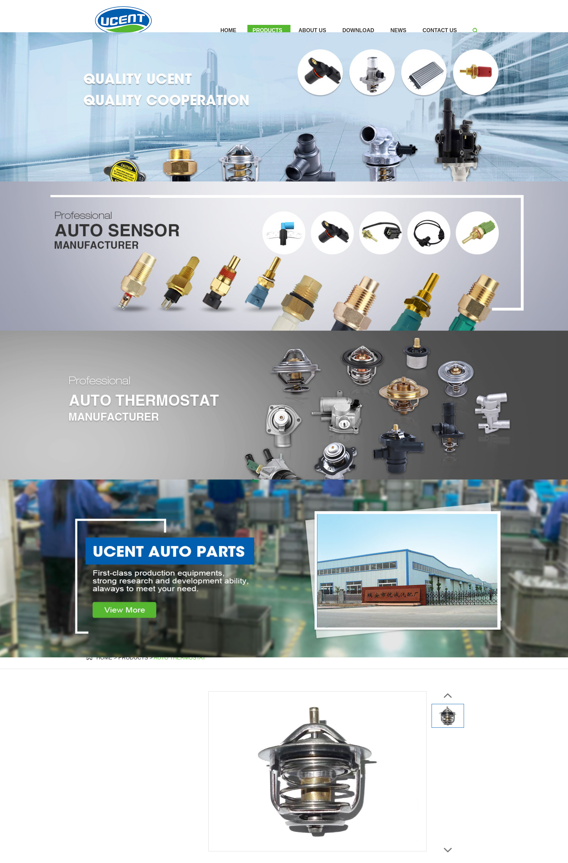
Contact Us (440, 30)
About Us (312, 30)
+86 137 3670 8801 (409, 6)
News (398, 30)
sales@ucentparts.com (299, 6)
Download (358, 30)
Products (267, 30)
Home (228, 30)
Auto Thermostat (179, 657)
